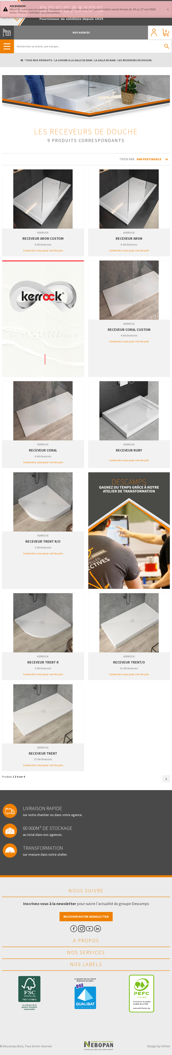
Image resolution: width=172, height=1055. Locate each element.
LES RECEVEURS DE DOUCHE (135, 60)
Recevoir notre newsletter (86, 916)
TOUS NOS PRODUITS (38, 60)
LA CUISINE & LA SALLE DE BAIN (73, 60)
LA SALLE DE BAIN (104, 60)
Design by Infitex (158, 1046)
